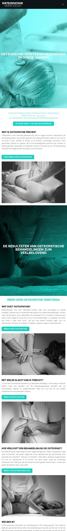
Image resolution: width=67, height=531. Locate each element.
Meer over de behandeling (17, 471)
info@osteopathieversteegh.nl (43, 118)
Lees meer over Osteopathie (18, 157)
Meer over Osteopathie (15, 329)
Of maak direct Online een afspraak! (33, 124)
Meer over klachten (14, 397)
